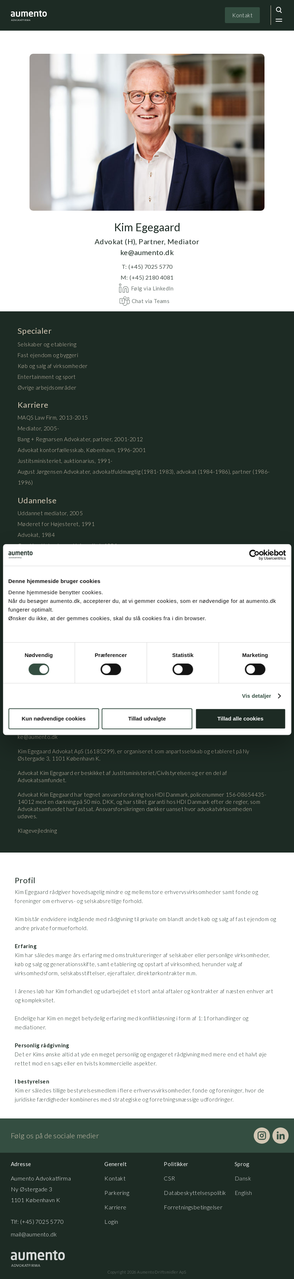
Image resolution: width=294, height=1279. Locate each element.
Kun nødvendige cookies (54, 718)
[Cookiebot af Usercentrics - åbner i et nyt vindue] (254, 554)
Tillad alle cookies (240, 718)
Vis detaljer (256, 696)
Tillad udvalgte (147, 718)
